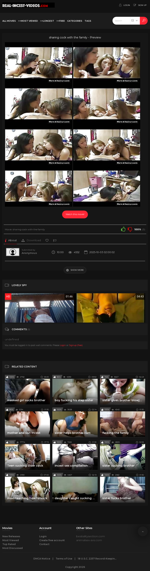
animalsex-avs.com (89, 540)
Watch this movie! (75, 214)
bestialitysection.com (90, 536)
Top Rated (9, 544)
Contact (44, 544)
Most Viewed (10, 540)
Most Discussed (12, 548)
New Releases (11, 536)
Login (63, 345)
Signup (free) (76, 345)
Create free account (52, 540)
